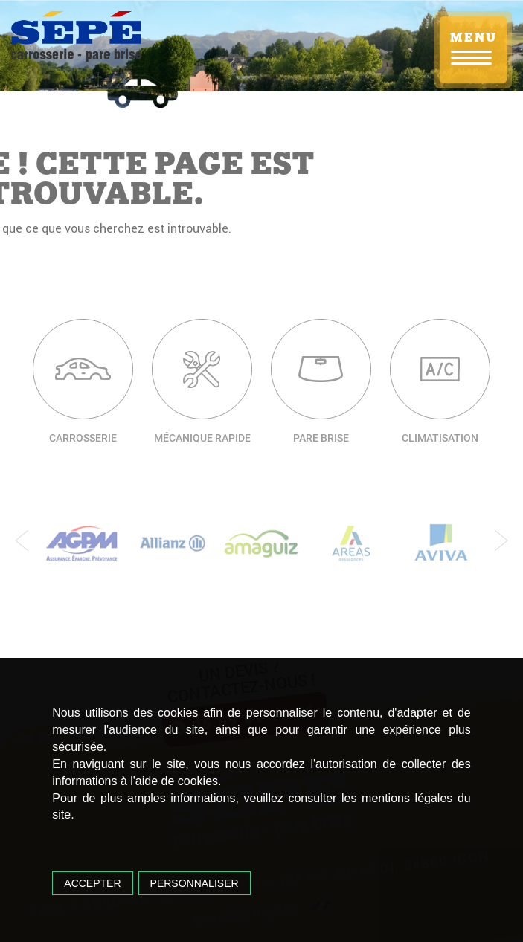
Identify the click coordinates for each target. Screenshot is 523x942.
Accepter (92, 883)
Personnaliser (194, 883)
